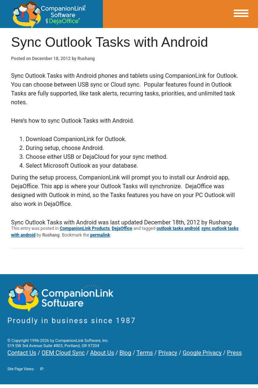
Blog (125, 352)
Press (234, 352)
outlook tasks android (178, 228)
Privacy (168, 352)
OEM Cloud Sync (63, 352)
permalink (100, 235)
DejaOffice (122, 228)
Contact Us (21, 352)
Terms (144, 352)
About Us (102, 352)
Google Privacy (202, 352)
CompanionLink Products (85, 228)
